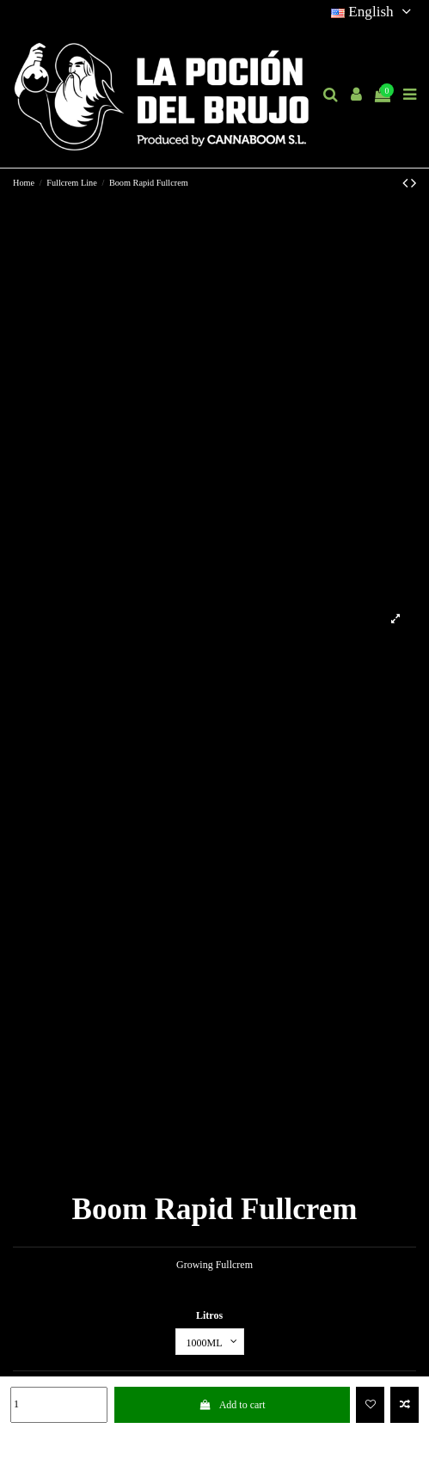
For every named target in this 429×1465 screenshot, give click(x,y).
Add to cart (232, 1405)
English (373, 11)
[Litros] (209, 1342)
